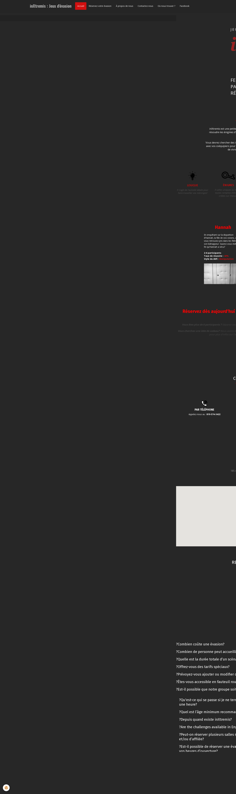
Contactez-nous (145, 6)
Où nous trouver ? (166, 6)
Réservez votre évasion (100, 6)
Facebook (184, 6)
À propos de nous (124, 6)
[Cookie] (6, 787)
